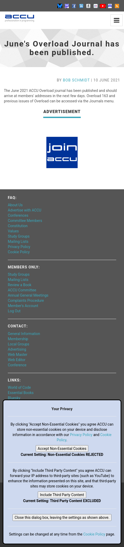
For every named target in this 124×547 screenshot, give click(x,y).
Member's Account (23, 306)
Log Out (14, 311)
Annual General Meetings (28, 295)
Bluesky (14, 398)
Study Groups (19, 236)
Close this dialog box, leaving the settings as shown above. (62, 517)
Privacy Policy (19, 247)
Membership (18, 339)
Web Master (17, 354)
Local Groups (18, 344)
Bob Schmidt (76, 80)
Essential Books (21, 393)
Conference (17, 365)
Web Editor (16, 360)
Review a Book (19, 285)
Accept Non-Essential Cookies (62, 448)
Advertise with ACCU (24, 210)
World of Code (19, 387)
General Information (24, 334)
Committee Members (25, 221)
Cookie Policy (19, 252)
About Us (15, 205)
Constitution (18, 226)
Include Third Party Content (62, 495)
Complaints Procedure (26, 300)
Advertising (17, 349)
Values (13, 231)
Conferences (18, 215)
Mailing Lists (18, 241)
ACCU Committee (22, 290)
